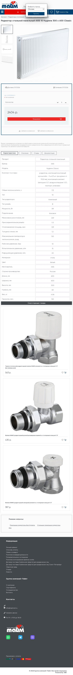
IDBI (65, 672)
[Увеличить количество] (66, 102)
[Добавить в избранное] (61, 373)
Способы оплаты (12, 550)
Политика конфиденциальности (17, 555)
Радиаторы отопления (16, 17)
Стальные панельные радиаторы (37, 17)
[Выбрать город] (36, 9)
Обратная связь (11, 567)
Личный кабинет (11, 547)
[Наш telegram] (24, 638)
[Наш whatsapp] (12, 638)
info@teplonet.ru (11, 608)
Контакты (9, 592)
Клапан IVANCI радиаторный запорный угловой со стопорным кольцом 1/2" (28, 502)
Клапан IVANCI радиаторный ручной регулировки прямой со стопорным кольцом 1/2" (31, 435)
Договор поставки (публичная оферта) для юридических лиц (27, 562)
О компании (10, 585)
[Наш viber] (36, 638)
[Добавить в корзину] (66, 373)
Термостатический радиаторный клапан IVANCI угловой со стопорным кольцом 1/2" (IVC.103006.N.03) (31, 367)
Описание (24, 153)
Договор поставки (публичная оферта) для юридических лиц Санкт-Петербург (34, 564)
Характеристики (9, 153)
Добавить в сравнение (28, 131)
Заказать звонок (11, 613)
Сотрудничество (12, 590)
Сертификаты (11, 587)
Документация (49, 153)
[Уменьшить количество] (58, 102)
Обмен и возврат (12, 552)
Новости (9, 572)
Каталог (4, 17)
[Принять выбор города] (36, 13)
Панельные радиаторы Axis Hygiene (22, 525)
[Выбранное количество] (62, 102)
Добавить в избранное (46, 131)
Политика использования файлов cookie (20, 559)
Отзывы (36, 153)
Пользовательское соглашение (17, 557)
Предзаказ (36, 119)
